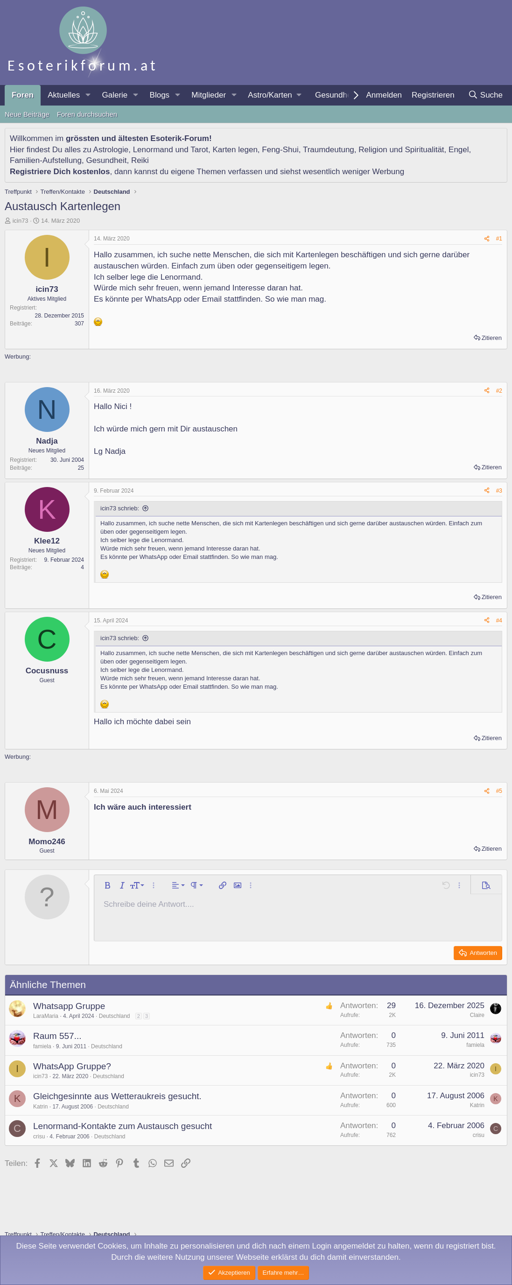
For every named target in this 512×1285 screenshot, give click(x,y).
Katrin (40, 1106)
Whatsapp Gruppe (69, 1006)
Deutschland (114, 1016)
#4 (499, 620)
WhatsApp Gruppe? (72, 1066)
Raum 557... (57, 1036)
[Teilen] (487, 238)
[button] (88, 95)
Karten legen (234, 149)
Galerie (114, 95)
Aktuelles (64, 95)
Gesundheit (335, 95)
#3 (499, 490)
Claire (477, 1015)
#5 (499, 791)
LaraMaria (45, 1016)
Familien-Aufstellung (46, 160)
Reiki (140, 160)
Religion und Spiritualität (401, 149)
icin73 (20, 220)
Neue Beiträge (27, 114)
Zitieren (492, 337)
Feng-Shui (280, 149)
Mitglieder (208, 95)
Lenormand (153, 149)
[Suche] (485, 95)
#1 (499, 238)
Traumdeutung (328, 149)
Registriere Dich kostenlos (60, 171)
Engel (459, 149)
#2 (499, 391)
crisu (39, 1136)
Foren (23, 95)
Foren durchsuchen (87, 114)
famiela (42, 1046)
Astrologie (111, 149)
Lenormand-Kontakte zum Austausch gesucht (122, 1126)
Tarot (199, 149)
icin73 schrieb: (119, 508)
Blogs (160, 95)
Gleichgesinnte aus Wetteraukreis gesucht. (117, 1096)
